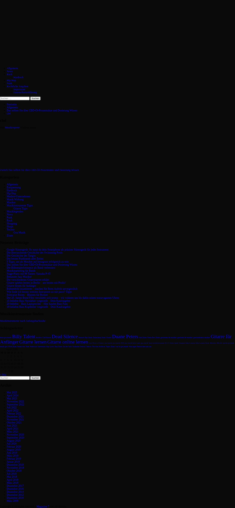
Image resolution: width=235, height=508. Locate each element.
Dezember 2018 (15, 464)
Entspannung (14, 187)
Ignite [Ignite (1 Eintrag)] (176, 343)
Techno (11, 229)
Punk (9, 83)
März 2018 (12, 482)
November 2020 (15, 434)
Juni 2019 (12, 452)
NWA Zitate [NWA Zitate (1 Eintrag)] (12, 346)
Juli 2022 (12, 407)
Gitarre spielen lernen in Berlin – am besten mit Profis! (36, 282)
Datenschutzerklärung (25, 92)
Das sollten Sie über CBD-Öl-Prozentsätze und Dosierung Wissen (39, 170)
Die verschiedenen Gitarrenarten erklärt (28, 279)
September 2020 (15, 437)
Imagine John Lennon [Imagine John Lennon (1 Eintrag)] (187, 343)
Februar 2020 (14, 446)
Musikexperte (12, 127)
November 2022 (15, 401)
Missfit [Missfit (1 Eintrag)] (219, 343)
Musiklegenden (15, 211)
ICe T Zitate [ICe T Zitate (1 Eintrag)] (169, 343)
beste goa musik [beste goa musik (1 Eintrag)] (6, 337)
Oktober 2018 (14, 470)
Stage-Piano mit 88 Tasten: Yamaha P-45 (29, 273)
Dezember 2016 (15, 488)
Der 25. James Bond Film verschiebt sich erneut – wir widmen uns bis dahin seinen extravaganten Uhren (63, 297)
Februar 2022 (14, 413)
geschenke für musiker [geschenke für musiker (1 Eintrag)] (168, 337)
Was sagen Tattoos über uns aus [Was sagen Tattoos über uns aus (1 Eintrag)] (140, 346)
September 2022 (15, 404)
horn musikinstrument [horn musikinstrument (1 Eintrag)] (156, 343)
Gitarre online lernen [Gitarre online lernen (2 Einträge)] (67, 342)
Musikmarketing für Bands (21, 270)
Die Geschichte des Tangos (21, 255)
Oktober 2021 (14, 422)
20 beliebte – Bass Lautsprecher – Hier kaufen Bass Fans (37, 303)
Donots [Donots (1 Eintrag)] (108, 337)
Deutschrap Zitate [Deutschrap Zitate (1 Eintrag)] (99, 337)
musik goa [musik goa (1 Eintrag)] (3, 346)
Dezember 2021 (15, 416)
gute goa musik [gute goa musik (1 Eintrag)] (142, 343)
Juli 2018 (12, 473)
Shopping (12, 223)
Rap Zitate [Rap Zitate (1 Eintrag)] (58, 346)
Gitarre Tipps (20, 208)
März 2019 (12, 455)
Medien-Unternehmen (18, 196)
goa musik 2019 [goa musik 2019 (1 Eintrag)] (118, 343)
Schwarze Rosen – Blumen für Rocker (27, 294)
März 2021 (12, 431)
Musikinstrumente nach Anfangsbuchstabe (22, 320)
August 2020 (13, 440)
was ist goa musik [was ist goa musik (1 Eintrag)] (121, 346)
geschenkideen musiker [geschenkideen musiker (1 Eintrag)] (201, 337)
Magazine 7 (42, 506)
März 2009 (12, 500)
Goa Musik (19, 232)
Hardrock (18, 77)
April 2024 (12, 395)
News (10, 71)
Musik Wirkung (15, 199)
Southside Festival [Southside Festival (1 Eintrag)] (78, 346)
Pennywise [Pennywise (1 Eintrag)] (21, 346)
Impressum (19, 89)
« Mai (3, 374)
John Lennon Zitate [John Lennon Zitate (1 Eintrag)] (202, 343)
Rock (9, 74)
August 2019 (13, 449)
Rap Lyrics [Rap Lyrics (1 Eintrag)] (50, 346)
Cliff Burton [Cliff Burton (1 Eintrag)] (46, 337)
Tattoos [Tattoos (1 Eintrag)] (88, 346)
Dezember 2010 (15, 497)
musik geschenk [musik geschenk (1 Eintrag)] (228, 343)
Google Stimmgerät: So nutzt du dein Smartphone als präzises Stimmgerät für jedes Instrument (58, 249)
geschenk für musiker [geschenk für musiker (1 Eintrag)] (185, 337)
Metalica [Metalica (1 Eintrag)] (213, 343)
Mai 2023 (12, 398)
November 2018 (15, 467)
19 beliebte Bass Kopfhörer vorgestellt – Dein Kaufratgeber (39, 306)
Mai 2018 (12, 476)
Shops (10, 226)
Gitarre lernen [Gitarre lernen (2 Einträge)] (33, 342)
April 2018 (12, 479)
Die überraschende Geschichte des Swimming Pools (35, 252)
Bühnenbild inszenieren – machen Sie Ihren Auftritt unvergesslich (42, 288)
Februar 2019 (14, 458)
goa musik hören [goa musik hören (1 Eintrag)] (130, 343)
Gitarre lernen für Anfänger (21, 285)
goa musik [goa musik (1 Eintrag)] (108, 343)
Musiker (11, 202)
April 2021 (12, 428)
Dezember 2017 (15, 485)
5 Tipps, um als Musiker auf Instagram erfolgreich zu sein (38, 261)
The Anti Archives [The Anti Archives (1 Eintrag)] (98, 346)
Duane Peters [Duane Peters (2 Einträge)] (125, 336)
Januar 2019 (13, 461)
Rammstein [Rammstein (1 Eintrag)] (41, 346)
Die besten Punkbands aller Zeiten (25, 258)
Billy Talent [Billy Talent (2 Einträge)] (23, 336)
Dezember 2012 (15, 494)
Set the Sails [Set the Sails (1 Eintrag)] (67, 346)
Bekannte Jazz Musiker (19, 276)
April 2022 (12, 410)
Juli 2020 (12, 443)
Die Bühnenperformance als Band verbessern (31, 267)
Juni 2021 (12, 425)
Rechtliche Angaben (17, 86)
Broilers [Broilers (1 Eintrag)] (39, 337)
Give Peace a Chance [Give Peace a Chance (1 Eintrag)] (96, 343)
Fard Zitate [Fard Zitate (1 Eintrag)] (143, 337)
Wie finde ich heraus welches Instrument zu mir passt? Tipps (39, 291)
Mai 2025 (12, 392)
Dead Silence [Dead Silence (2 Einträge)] (65, 336)
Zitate (10, 235)
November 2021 (15, 419)
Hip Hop (11, 80)
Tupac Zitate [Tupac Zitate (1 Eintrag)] (110, 346)
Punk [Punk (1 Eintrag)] (27, 346)
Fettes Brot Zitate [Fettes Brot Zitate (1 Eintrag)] (153, 337)
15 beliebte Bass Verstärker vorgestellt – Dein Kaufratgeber (38, 300)
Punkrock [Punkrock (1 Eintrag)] (33, 346)
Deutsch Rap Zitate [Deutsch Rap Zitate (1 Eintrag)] (85, 337)
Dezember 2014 (15, 491)
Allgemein (12, 68)
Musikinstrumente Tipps (20, 205)
